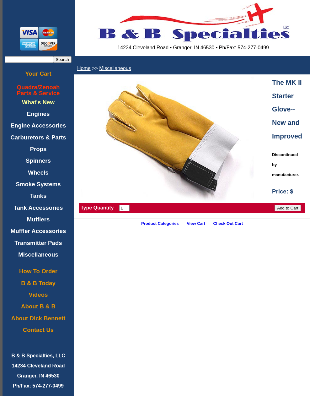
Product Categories (160, 223)
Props (38, 149)
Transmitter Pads (38, 243)
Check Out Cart (228, 223)
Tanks (38, 196)
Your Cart (38, 73)
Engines (38, 114)
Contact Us (38, 330)
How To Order (38, 271)
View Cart (196, 223)
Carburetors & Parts (38, 137)
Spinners (38, 160)
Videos (38, 294)
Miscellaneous (38, 254)
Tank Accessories (38, 207)
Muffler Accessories (38, 231)
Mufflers (38, 219)
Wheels (38, 172)
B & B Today (38, 283)
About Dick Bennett (38, 318)
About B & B (38, 306)
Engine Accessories (38, 125)
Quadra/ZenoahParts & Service (38, 90)
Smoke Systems (38, 184)
